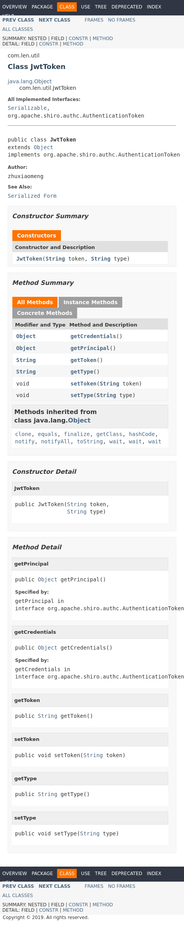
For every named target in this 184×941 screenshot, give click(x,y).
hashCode (142, 434)
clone (23, 434)
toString (90, 441)
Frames (94, 20)
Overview (14, 7)
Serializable (27, 108)
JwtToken (29, 259)
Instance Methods (90, 302)
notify (25, 441)
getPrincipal (90, 348)
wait (115, 441)
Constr (78, 38)
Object (43, 147)
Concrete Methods (45, 313)
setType (82, 395)
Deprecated (126, 7)
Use (85, 7)
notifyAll (55, 441)
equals (47, 434)
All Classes (17, 29)
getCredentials (93, 336)
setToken (83, 383)
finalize (76, 434)
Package (42, 7)
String (55, 259)
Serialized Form (32, 196)
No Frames (121, 20)
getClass (109, 434)
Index (154, 7)
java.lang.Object (30, 81)
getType (82, 372)
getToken (83, 360)
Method (103, 38)
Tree (101, 7)
